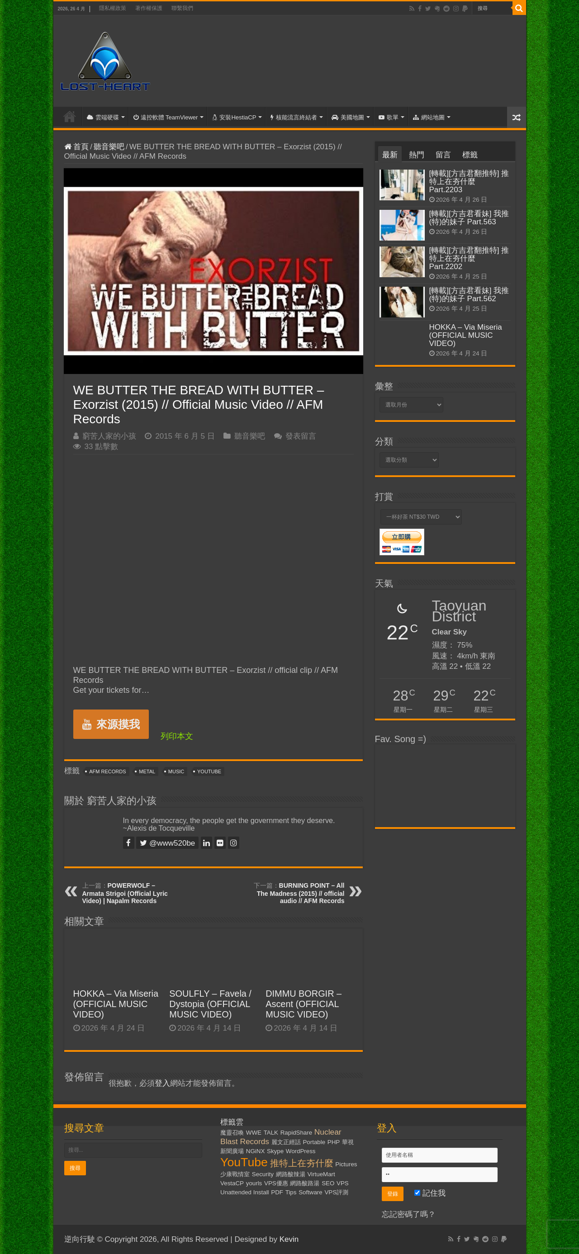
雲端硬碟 (103, 117)
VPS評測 (336, 1192)
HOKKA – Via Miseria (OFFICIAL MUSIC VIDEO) (116, 1004)
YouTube (209, 771)
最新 (390, 155)
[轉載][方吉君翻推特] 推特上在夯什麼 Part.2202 (469, 258)
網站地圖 (429, 117)
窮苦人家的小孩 (109, 436)
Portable (314, 1142)
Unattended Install (244, 1192)
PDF (277, 1192)
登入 (162, 1083)
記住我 (430, 1193)
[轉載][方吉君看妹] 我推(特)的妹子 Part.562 (469, 294)
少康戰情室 (235, 1174)
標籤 (470, 155)
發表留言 (300, 436)
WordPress (301, 1151)
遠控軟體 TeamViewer (165, 117)
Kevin (289, 1239)
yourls (254, 1183)
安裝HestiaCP (234, 117)
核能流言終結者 (294, 117)
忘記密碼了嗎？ (409, 1214)
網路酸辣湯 (290, 1174)
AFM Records (107, 771)
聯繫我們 (182, 8)
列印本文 (177, 736)
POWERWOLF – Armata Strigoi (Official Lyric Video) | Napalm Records (125, 893)
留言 (443, 155)
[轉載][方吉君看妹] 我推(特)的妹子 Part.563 (469, 217)
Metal (147, 771)
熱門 (416, 155)
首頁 (69, 116)
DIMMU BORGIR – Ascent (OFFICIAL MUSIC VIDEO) (304, 1004)
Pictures (346, 1164)
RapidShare (296, 1132)
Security (263, 1174)
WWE (253, 1132)
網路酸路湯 (304, 1183)
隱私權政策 (112, 8)
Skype (275, 1151)
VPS (343, 1183)
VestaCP (232, 1183)
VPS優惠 (276, 1183)
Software (311, 1192)
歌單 (389, 117)
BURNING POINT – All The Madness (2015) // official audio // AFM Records (301, 893)
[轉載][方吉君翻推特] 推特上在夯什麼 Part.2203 (469, 181)
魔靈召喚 (232, 1132)
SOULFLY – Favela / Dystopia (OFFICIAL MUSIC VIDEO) (210, 1004)
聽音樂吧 (109, 146)
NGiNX (255, 1151)
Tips (291, 1192)
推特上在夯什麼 (301, 1163)
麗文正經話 (286, 1142)
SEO (328, 1183)
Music (176, 771)
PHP (333, 1142)
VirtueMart (321, 1174)
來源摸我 (111, 724)
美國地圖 (348, 117)
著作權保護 (148, 8)
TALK (271, 1132)
